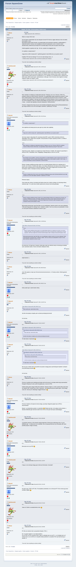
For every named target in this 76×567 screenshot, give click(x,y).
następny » (68, 24)
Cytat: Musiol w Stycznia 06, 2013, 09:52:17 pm (31, 306)
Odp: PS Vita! (27, 65)
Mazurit (11, 301)
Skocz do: (58, 554)
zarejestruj (20, 8)
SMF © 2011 (37, 563)
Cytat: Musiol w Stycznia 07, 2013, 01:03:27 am (31, 349)
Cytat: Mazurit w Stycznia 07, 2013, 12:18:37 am (31, 327)
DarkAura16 (12, 66)
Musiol (10, 115)
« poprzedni (63, 24)
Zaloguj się (14, 8)
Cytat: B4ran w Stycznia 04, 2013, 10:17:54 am (31, 225)
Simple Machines (43, 563)
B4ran (10, 33)
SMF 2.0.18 (32, 563)
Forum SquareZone (14, 3)
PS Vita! (26, 32)
